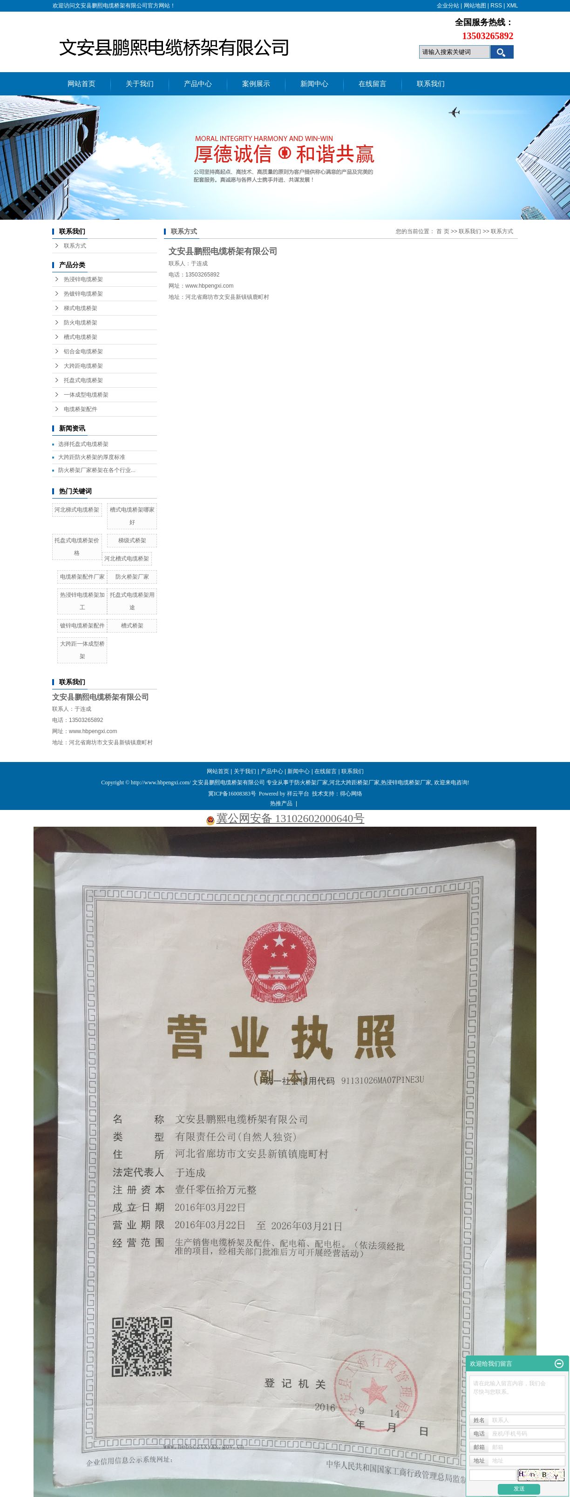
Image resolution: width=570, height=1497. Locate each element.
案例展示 (256, 84)
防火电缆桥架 (80, 322)
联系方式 (75, 246)
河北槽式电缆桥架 (126, 558)
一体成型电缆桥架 (86, 394)
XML (512, 5)
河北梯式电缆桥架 (76, 509)
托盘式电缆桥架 (83, 380)
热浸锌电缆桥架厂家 (406, 782)
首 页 (442, 231)
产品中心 (198, 84)
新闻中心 (314, 84)
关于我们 (140, 84)
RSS (496, 5)
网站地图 (475, 5)
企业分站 (448, 5)
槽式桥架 (132, 625)
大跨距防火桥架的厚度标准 (91, 457)
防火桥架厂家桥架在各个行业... (97, 470)
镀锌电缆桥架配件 (82, 625)
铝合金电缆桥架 (83, 351)
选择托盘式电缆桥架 (83, 444)
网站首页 (81, 84)
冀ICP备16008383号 (232, 793)
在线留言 (373, 84)
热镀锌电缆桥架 (83, 293)
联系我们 (431, 84)
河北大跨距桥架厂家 (354, 782)
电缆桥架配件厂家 (82, 576)
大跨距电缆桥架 (83, 366)
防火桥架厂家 (132, 576)
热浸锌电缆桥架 (83, 279)
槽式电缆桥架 (80, 337)
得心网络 (351, 793)
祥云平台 (298, 793)
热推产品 (281, 803)
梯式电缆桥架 (80, 308)
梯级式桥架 (132, 540)
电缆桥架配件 (80, 409)
